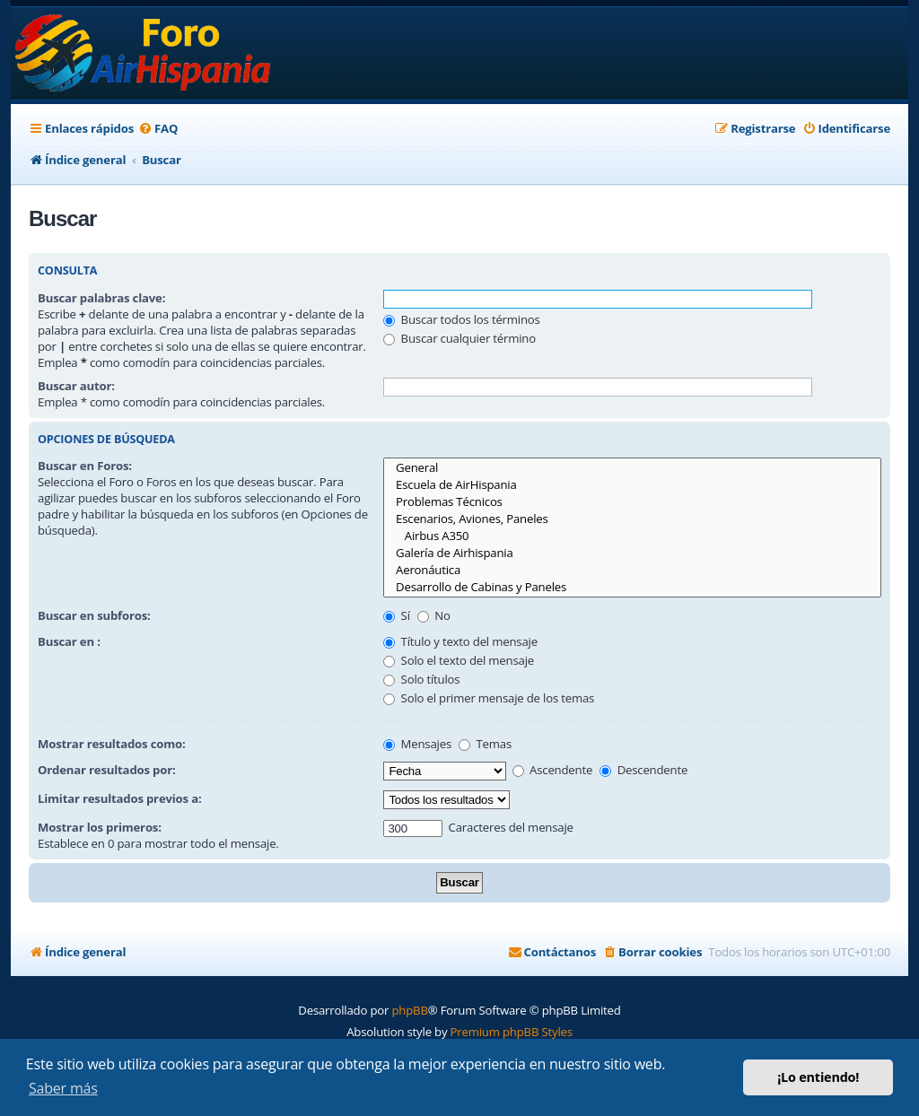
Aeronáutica (632, 570)
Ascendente (552, 770)
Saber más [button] (63, 1088)
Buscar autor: (76, 386)
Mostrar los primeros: (100, 827)
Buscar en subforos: (94, 615)
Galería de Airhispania (632, 553)
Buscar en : (69, 641)
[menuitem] (158, 129)
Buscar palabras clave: (101, 298)
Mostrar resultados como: (111, 744)
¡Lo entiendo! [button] (818, 1076)
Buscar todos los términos (461, 319)
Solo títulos (421, 679)
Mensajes (417, 744)
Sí (396, 615)
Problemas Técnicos (632, 501)
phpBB (409, 1010)
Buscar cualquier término (459, 338)
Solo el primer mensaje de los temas (488, 698)
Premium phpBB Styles (512, 1032)
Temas (485, 744)
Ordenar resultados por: (107, 770)
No (434, 615)
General (632, 467)
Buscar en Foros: (85, 466)
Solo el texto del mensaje (458, 660)
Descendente (643, 770)
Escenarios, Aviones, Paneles (632, 518)
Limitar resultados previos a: (119, 798)
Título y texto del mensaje (460, 641)
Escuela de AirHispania (632, 484)
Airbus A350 (632, 536)
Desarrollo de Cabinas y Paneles (632, 587)
